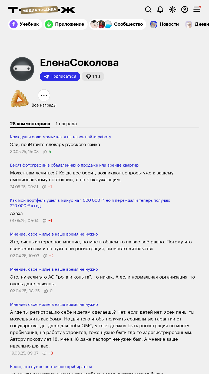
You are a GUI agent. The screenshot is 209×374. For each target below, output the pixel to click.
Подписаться (60, 76)
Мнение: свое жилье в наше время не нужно (54, 234)
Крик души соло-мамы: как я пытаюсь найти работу (60, 137)
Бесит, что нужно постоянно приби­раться (51, 367)
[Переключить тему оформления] (172, 9)
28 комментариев (30, 123)
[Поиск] (148, 9)
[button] (93, 76)
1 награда (66, 123)
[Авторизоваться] (185, 9)
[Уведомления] (160, 9)
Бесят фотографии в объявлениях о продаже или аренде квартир (74, 165)
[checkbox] (197, 9)
